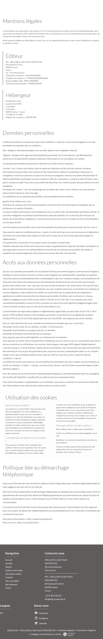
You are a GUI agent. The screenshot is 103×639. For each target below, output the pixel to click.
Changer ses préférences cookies (46, 634)
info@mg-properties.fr (55, 599)
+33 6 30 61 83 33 (53, 595)
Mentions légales (66, 630)
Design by (68, 634)
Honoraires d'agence (86, 630)
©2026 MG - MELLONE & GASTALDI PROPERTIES (31, 630)
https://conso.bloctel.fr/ (28, 522)
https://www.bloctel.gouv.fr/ (40, 519)
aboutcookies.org (25, 450)
